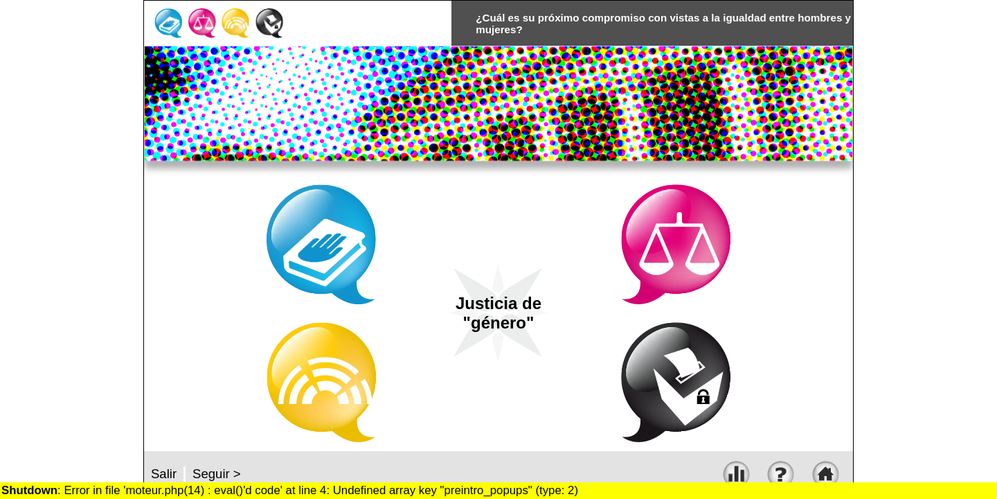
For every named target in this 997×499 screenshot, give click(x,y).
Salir (164, 473)
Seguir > (216, 473)
